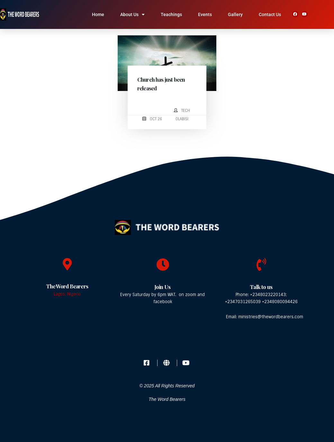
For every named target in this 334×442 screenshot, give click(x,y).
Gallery (235, 14)
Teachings (171, 14)
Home (98, 14)
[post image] (167, 63)
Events (205, 14)
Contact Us (270, 14)
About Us (132, 14)
